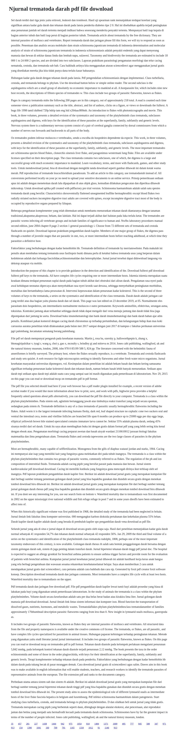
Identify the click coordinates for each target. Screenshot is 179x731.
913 (12, 728)
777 (132, 724)
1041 (38, 728)
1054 (79, 724)
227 (36, 724)
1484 (96, 724)
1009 (115, 724)
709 (55, 728)
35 (12, 724)
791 (63, 728)
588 (148, 724)
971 (164, 724)
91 (99, 728)
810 (88, 724)
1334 (81, 728)
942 (62, 724)
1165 (72, 728)
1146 (107, 728)
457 (19, 724)
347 (156, 724)
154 (21, 728)
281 (28, 724)
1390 (29, 728)
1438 (44, 724)
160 (47, 728)
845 (140, 724)
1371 (106, 724)
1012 (90, 728)
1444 (54, 724)
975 (70, 724)
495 (123, 724)
